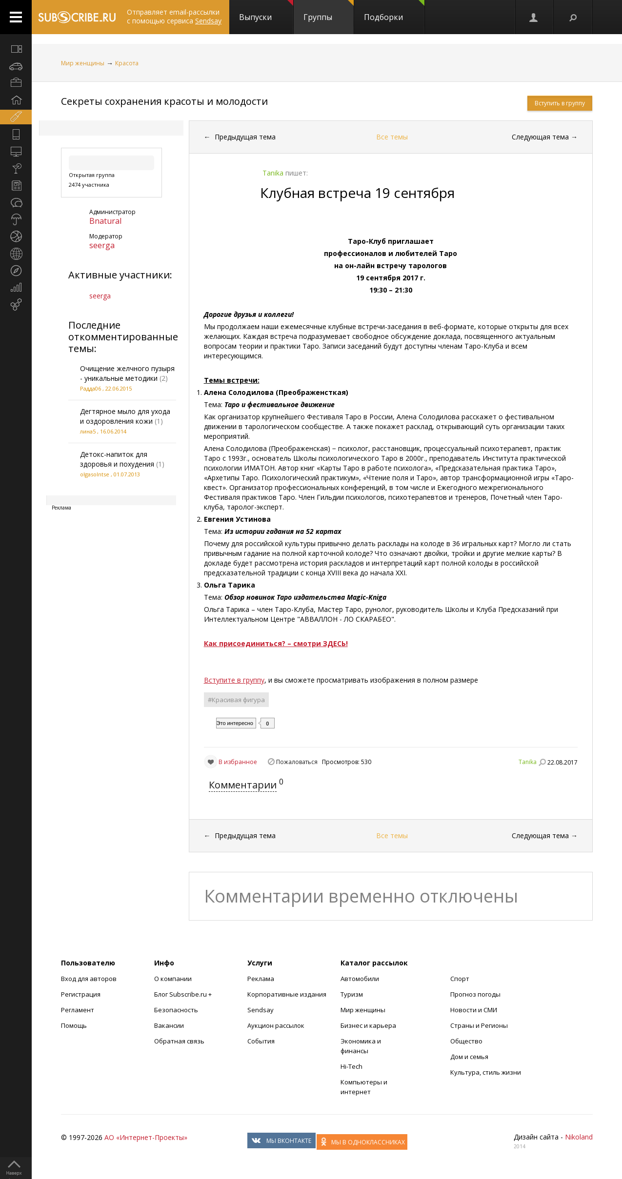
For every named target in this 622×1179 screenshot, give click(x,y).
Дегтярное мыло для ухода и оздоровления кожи (125, 416)
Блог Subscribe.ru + (183, 994)
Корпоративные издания (286, 994)
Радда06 (90, 388)
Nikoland (579, 1136)
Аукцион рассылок (275, 1025)
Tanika (528, 762)
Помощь (74, 1025)
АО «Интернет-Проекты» (145, 1137)
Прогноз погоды (475, 994)
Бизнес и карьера (368, 1025)
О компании (173, 978)
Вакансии (169, 1025)
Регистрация (80, 994)
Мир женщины (82, 63)
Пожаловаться (297, 762)
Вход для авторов (89, 978)
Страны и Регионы (479, 1025)
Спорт (459, 978)
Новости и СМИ (473, 1009)
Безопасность (176, 1009)
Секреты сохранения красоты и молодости (164, 101)
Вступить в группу (560, 103)
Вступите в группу (234, 680)
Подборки (394, 11)
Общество (466, 1041)
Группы (328, 11)
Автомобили (360, 978)
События (261, 1041)
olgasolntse (94, 474)
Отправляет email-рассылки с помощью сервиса (174, 16)
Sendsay (260, 1009)
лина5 (88, 431)
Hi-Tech (351, 1066)
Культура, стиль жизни (485, 1072)
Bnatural (105, 221)
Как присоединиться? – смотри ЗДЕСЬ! (276, 643)
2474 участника (89, 184)
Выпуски (266, 11)
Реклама (260, 978)
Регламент (77, 1009)
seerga (102, 245)
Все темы (392, 136)
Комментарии (243, 784)
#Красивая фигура (236, 699)
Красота (127, 63)
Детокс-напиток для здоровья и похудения (117, 459)
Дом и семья (469, 1056)
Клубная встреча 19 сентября (357, 192)
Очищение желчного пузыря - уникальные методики (127, 373)
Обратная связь (179, 1041)
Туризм (352, 994)
